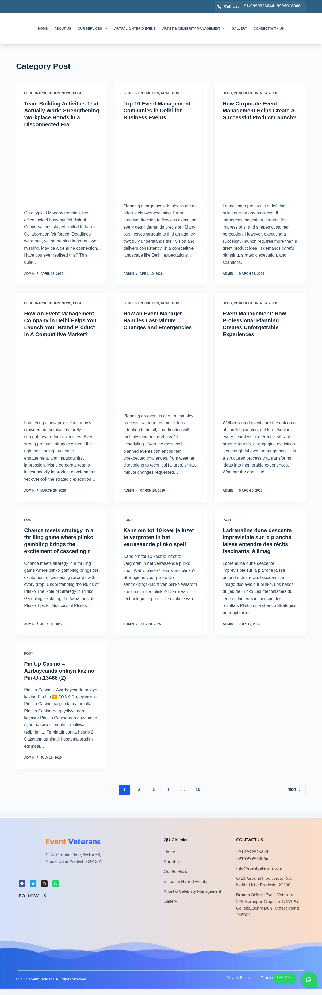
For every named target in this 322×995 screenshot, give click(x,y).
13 (197, 790)
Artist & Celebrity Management (194, 29)
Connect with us (269, 28)
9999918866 (289, 6)
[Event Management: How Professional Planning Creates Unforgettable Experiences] (260, 377)
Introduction (47, 93)
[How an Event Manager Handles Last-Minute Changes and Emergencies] (160, 370)
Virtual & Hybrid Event (134, 28)
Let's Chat (285, 977)
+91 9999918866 (252, 858)
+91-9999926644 (257, 6)
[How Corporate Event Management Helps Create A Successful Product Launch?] (260, 160)
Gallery (239, 28)
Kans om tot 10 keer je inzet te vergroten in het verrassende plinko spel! (158, 537)
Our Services (93, 29)
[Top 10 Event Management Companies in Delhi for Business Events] (160, 160)
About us (62, 28)
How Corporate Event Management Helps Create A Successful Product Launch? (260, 110)
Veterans (73, 841)
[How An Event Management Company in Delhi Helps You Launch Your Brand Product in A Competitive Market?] (61, 377)
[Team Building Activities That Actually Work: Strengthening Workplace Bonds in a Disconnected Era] (61, 167)
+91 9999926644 (252, 851)
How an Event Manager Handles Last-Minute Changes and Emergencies (157, 320)
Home (43, 28)
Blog (28, 93)
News (66, 93)
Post (77, 93)
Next (294, 790)
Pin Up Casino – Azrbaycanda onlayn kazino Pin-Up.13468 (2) (59, 671)
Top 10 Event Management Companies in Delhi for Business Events (156, 110)
